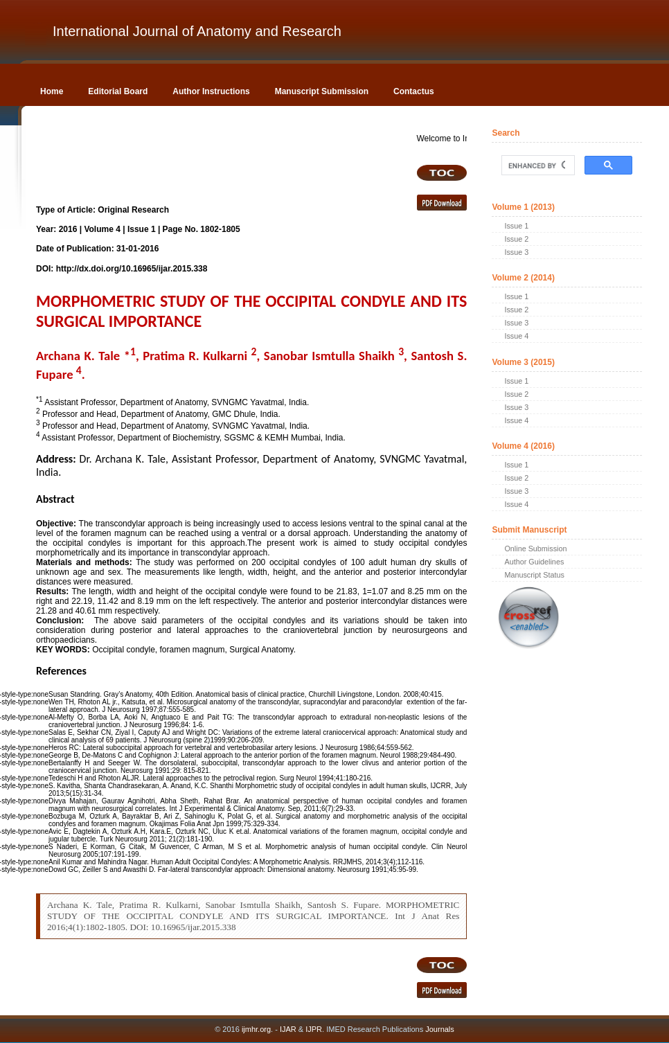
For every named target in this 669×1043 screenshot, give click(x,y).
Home (51, 91)
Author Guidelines (534, 562)
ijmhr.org (256, 1029)
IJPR (313, 1029)
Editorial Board (118, 91)
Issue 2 (516, 239)
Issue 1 (516, 226)
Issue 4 (516, 336)
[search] (536, 165)
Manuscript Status (534, 575)
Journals (438, 1029)
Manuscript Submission (321, 91)
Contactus (413, 91)
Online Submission (535, 548)
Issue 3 (516, 252)
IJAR (288, 1029)
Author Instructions (210, 91)
